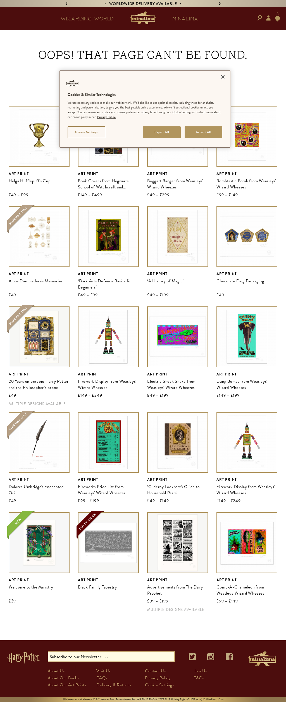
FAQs (101, 678)
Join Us (200, 671)
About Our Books (63, 678)
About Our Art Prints (67, 685)
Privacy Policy (158, 678)
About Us (56, 671)
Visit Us (103, 671)
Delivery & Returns (113, 685)
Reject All (161, 132)
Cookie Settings (159, 685)
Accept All (203, 132)
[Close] (223, 77)
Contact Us (155, 671)
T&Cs (199, 678)
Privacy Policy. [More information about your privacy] (106, 117)
